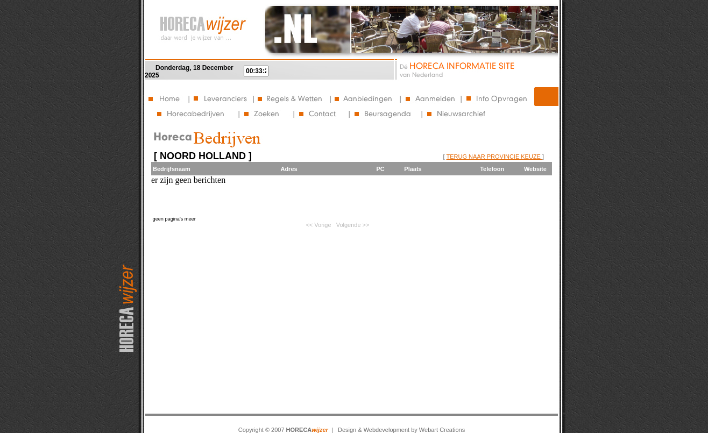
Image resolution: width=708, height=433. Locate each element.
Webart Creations (442, 430)
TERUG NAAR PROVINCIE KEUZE (494, 156)
